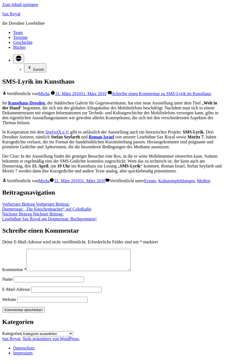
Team (18, 32)
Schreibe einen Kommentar (161, 93)
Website (9, 303)
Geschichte (23, 42)
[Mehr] (18, 58)
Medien (203, 180)
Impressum (23, 357)
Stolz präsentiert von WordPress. (51, 342)
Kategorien (12, 337)
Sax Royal (11, 14)
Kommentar (14, 273)
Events (150, 180)
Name (7, 283)
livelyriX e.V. (57, 132)
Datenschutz (24, 352)
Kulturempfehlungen (176, 180)
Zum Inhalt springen (20, 4)
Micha (44, 93)
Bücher (19, 47)
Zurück (35, 68)
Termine (20, 37)
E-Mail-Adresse (16, 293)
